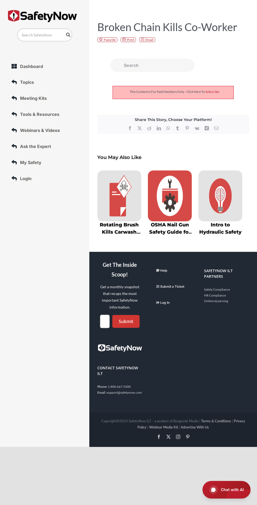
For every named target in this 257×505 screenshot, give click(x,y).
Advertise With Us (195, 427)
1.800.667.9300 (119, 387)
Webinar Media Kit (163, 427)
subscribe (212, 92)
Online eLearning (216, 301)
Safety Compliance (217, 289)
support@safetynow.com (124, 392)
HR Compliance (215, 295)
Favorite (110, 40)
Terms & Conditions (216, 421)
